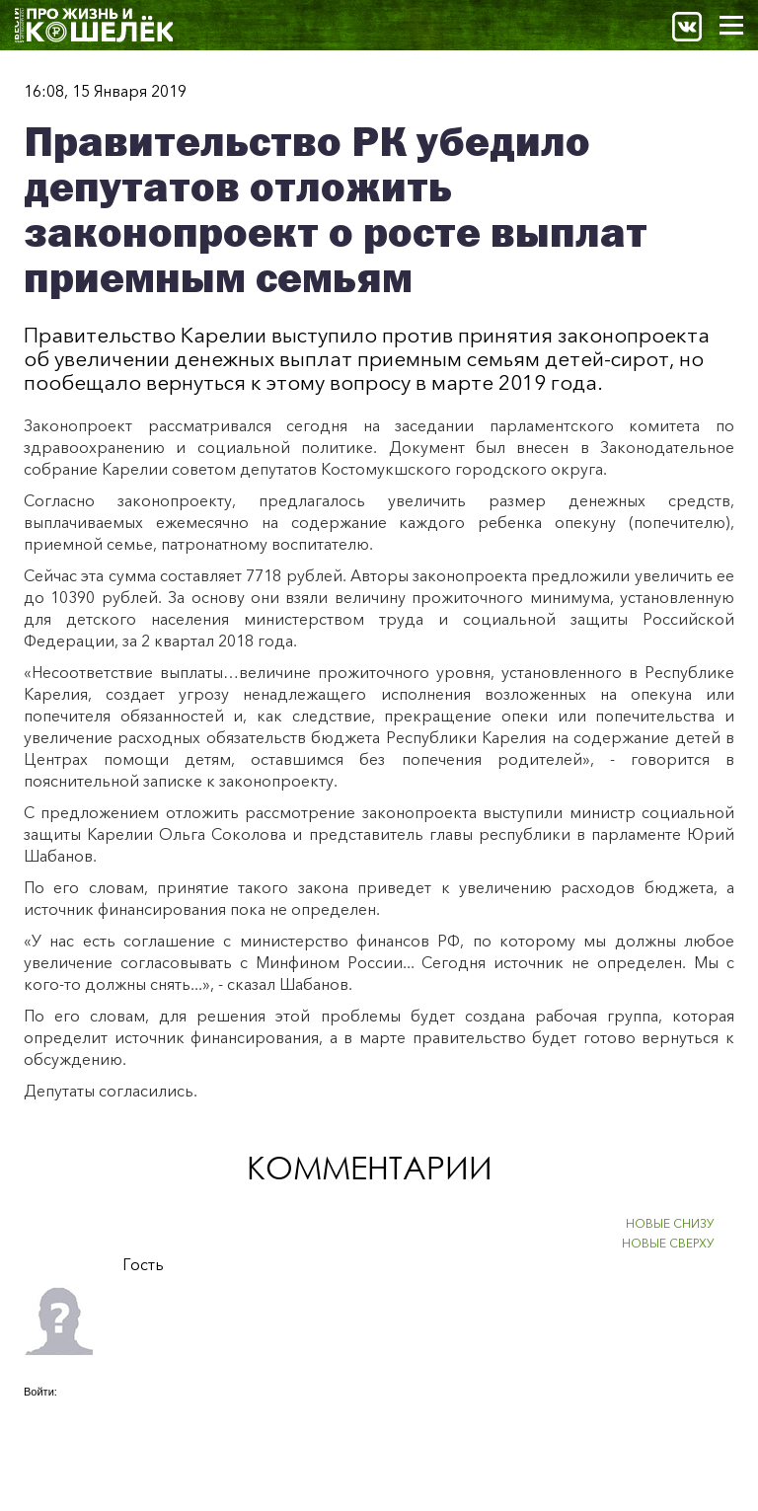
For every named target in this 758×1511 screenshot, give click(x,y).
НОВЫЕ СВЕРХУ (668, 1243)
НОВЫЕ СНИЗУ (670, 1223)
